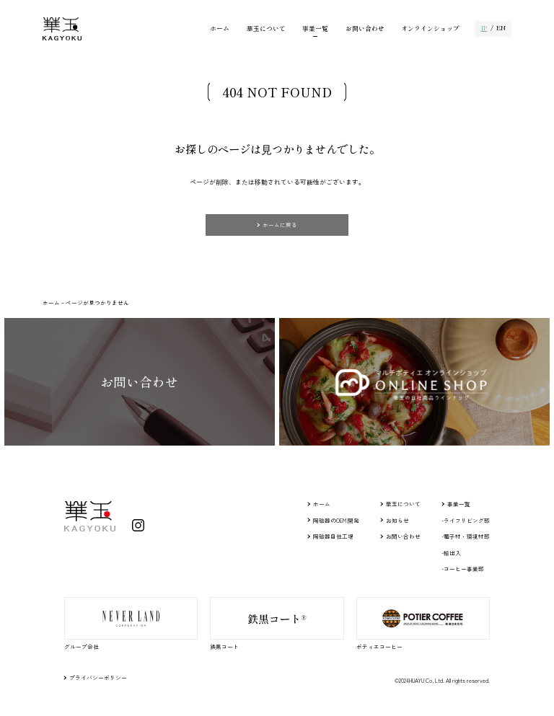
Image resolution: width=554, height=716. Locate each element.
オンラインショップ (430, 29)
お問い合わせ (365, 29)
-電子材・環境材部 (465, 536)
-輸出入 (451, 553)
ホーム (219, 29)
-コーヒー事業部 (462, 569)
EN (501, 28)
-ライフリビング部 (465, 520)
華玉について (266, 29)
